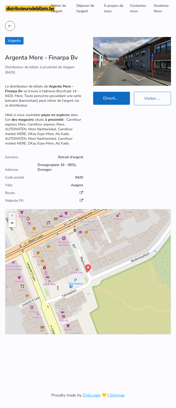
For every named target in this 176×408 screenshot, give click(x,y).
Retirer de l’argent (58, 8)
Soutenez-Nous (162, 8)
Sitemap (117, 395)
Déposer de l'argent (85, 8)
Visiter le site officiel (157, 98)
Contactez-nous (138, 8)
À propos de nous (113, 8)
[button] (88, 268)
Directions (112, 98)
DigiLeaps (92, 395)
